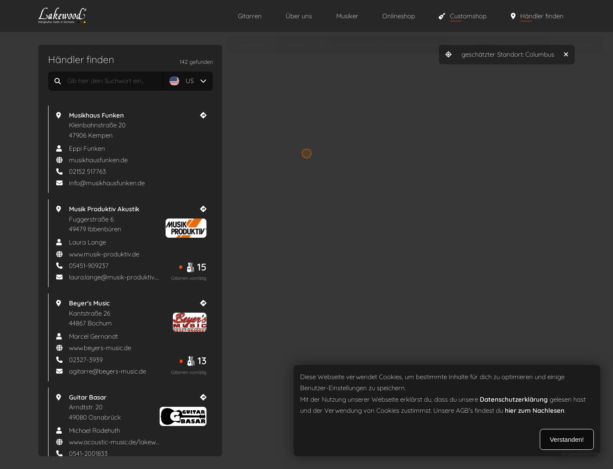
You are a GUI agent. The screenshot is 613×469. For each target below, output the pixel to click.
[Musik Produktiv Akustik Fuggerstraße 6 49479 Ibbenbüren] (137, 219)
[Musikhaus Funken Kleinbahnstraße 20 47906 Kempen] (137, 125)
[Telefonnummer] (130, 171)
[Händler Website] (203, 115)
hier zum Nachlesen (534, 410)
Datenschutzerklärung (514, 399)
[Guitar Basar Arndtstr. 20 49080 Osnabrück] (137, 407)
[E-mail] (130, 183)
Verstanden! (567, 439)
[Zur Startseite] (129, 16)
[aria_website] (130, 160)
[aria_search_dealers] (130, 81)
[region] (306, 234)
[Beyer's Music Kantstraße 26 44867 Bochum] (137, 313)
